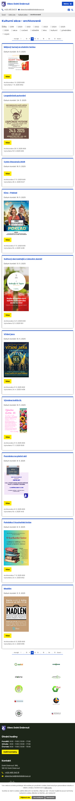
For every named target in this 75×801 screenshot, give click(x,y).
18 (43, 39)
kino (45, 30)
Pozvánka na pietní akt (15, 456)
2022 (37, 26)
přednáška (66, 30)
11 (29, 39)
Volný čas (11, 15)
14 (38, 39)
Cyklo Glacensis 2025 (14, 161)
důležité (35, 30)
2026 (6, 30)
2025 (63, 26)
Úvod (4, 15)
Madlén (7, 588)
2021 (28, 26)
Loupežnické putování (15, 95)
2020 (20, 26)
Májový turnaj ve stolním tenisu (19, 47)
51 (54, 39)
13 (35, 39)
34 (49, 39)
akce (15, 30)
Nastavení (50, 797)
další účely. (48, 788)
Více (8, 76)
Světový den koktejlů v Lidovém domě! (23, 259)
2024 (54, 26)
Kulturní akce (23, 15)
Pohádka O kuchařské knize (17, 522)
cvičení (25, 30)
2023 (45, 26)
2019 (12, 26)
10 (26, 39)
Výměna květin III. (13, 400)
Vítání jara (9, 334)
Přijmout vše (25, 797)
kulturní (54, 30)
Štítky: (4, 26)
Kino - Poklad (10, 192)
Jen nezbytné (38, 797)
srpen (6, 34)
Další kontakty (10, 752)
